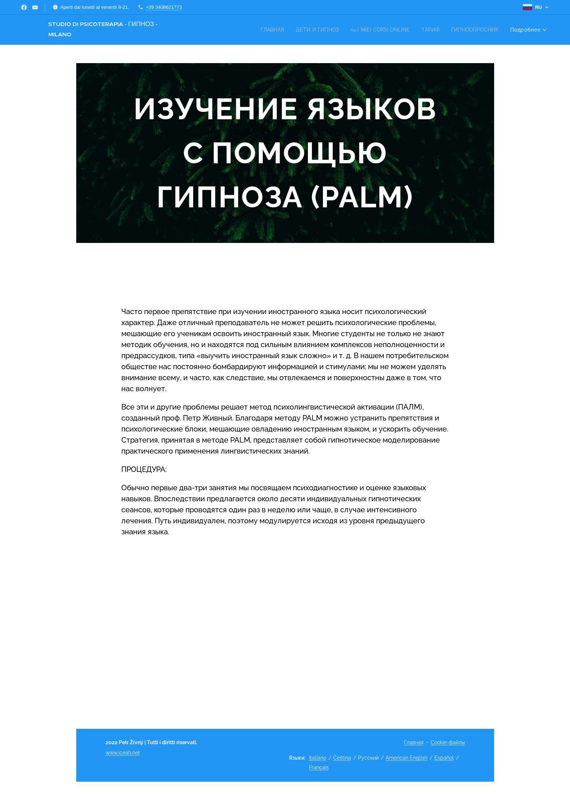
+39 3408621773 (164, 7)
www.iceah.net (123, 753)
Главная (413, 742)
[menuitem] (263, 30)
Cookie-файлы (448, 742)
